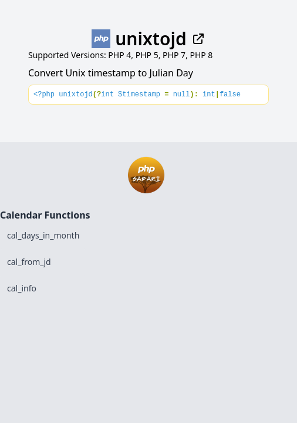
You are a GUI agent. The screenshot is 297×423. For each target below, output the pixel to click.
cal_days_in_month (43, 235)
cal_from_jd (29, 261)
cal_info (21, 288)
